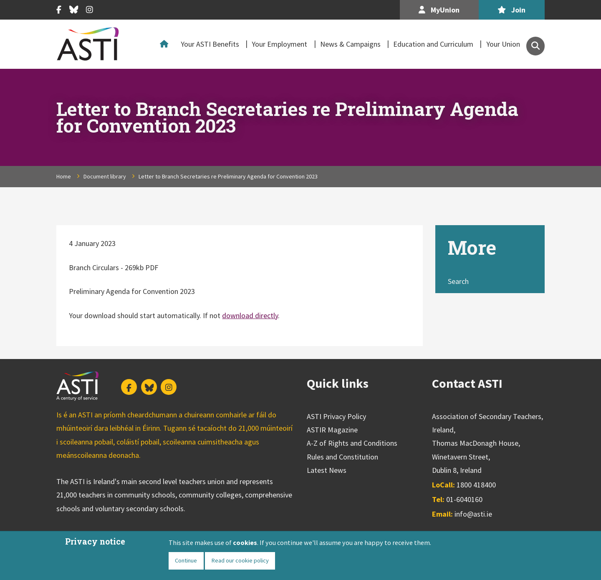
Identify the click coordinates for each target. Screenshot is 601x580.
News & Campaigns (350, 44)
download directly (250, 315)
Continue (186, 560)
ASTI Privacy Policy (336, 416)
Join (511, 10)
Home (166, 44)
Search (458, 281)
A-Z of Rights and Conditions (352, 443)
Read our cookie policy (240, 560)
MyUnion (439, 10)
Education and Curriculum (433, 44)
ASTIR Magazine (332, 429)
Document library (104, 176)
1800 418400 (476, 485)
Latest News (326, 470)
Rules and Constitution (342, 457)
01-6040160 (464, 499)
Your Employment (279, 44)
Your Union (503, 44)
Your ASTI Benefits (210, 44)
